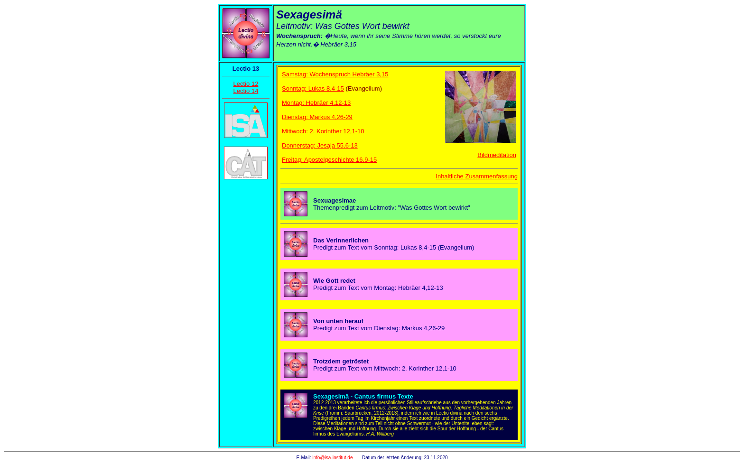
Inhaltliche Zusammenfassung (477, 176)
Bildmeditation (496, 154)
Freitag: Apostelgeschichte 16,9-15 (329, 159)
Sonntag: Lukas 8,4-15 (313, 88)
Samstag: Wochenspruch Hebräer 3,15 (335, 74)
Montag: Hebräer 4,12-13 (316, 102)
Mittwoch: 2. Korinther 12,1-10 (323, 131)
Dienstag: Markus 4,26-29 (317, 117)
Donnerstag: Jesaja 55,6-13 (320, 145)
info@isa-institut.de (333, 457)
